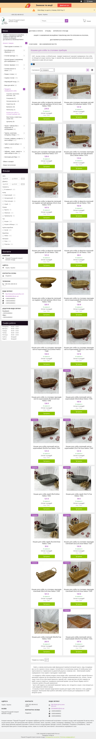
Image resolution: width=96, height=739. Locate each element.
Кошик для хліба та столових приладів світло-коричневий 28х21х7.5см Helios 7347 (79, 349)
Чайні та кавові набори (11, 144)
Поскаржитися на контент (52, 737)
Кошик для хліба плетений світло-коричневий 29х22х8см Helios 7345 (78, 398)
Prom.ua (57, 733)
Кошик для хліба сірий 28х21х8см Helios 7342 (46, 495)
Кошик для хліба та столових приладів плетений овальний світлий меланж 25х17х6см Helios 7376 (79, 153)
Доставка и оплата (36, 31)
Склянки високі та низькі (10, 69)
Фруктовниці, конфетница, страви (14, 117)
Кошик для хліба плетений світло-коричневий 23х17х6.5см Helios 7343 (79, 447)
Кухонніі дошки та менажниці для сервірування (13, 60)
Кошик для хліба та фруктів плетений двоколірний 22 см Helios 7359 (78, 251)
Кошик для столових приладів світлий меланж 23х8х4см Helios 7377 (46, 153)
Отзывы (48, 31)
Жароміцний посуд (10, 81)
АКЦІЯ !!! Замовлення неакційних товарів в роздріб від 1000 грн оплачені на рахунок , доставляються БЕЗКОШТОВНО (13, 37)
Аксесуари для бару (10, 157)
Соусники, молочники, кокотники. (12, 94)
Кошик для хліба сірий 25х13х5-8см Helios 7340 (46, 543)
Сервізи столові (9, 78)
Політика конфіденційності (68, 737)
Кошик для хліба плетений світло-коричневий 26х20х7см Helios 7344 (46, 447)
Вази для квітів (9, 85)
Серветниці (9, 104)
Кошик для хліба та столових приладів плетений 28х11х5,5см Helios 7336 (46, 590)
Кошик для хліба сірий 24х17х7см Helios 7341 (79, 495)
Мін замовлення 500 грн (48, 44)
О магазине (33, 44)
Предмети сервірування (8, 90)
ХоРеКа (6, 148)
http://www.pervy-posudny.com (14, 294)
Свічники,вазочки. (11, 101)
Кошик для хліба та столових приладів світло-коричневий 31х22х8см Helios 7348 (46, 349)
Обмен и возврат (8, 161)
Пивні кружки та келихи (11, 46)
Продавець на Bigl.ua (48, 735)
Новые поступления (9, 165)
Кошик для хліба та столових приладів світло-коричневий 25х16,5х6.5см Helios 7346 (46, 399)
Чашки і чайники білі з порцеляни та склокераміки (11, 127)
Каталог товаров (8, 43)
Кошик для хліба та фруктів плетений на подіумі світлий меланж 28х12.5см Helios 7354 (46, 300)
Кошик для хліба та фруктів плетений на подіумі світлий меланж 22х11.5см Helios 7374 (46, 203)
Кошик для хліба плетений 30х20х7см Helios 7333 (46, 638)
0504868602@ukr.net (12, 296)
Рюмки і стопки (9, 74)
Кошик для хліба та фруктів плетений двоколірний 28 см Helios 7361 (78, 202)
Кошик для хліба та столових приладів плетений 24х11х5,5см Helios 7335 (79, 590)
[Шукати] (66, 20)
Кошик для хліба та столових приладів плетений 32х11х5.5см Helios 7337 (79, 543)
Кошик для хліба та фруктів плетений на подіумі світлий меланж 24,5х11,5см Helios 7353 (46, 104)
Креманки (9, 107)
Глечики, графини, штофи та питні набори (13, 139)
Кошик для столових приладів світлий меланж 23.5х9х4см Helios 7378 (78, 103)
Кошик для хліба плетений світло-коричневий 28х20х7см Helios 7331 (78, 638)
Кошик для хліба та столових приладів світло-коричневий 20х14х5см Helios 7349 (79, 300)
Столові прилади (9, 56)
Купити (47, 119)
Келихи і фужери (9, 65)
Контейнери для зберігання (9, 51)
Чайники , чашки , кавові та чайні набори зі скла (13, 152)
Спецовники (9, 98)
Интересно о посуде (60, 31)
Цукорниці (9, 121)
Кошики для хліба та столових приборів (12, 113)
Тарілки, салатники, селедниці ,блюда (10, 134)
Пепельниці (9, 109)
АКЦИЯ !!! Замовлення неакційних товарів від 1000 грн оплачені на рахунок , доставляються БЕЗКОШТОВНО (61, 37)
